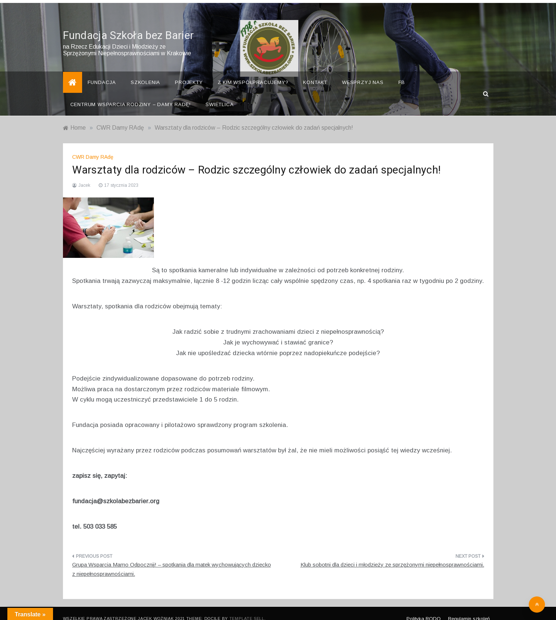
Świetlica (219, 94)
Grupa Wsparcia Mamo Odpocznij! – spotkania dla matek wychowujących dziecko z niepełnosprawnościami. (171, 559)
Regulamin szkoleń (469, 608)
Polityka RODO (424, 608)
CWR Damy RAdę (92, 146)
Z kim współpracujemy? (253, 72)
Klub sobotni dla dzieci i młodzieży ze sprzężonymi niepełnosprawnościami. (392, 554)
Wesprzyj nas (363, 72)
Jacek (84, 175)
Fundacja (102, 72)
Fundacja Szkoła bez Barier (128, 25)
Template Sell (246, 608)
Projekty (189, 72)
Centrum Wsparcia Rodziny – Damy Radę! (130, 94)
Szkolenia (145, 72)
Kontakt (315, 72)
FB (401, 72)
